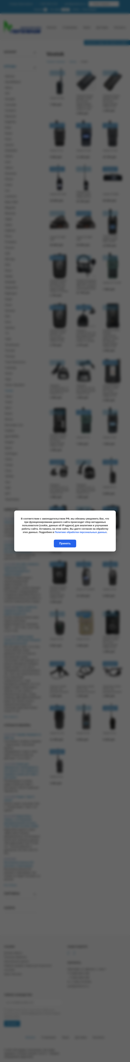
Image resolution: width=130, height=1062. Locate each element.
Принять (65, 543)
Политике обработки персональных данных (81, 532)
